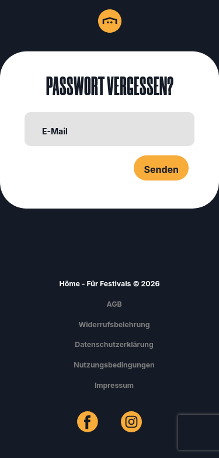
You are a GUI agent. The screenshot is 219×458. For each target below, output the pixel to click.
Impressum (114, 385)
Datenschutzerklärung (114, 344)
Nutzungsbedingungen (114, 364)
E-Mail (55, 131)
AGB (113, 304)
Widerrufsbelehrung (114, 324)
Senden (161, 169)
